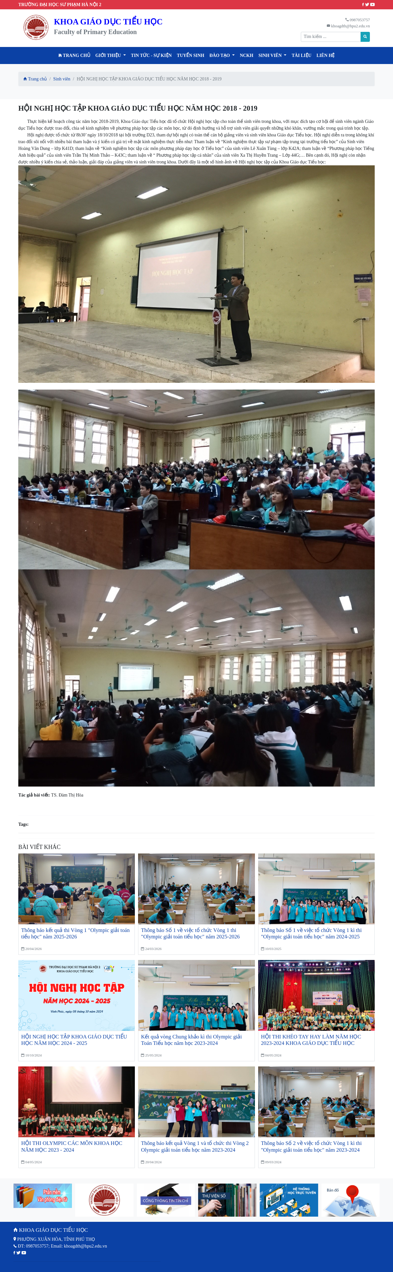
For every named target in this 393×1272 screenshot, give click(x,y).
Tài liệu (301, 55)
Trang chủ (74, 55)
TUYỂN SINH (190, 55)
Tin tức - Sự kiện (151, 55)
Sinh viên (61, 79)
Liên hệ (326, 55)
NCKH (246, 55)
